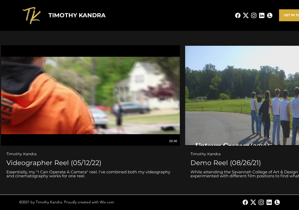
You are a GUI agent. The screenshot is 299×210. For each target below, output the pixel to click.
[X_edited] (245, 15)
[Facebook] (245, 202)
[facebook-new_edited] (237, 15)
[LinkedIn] (269, 202)
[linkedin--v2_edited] (261, 15)
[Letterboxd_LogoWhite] (269, 15)
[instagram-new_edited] (253, 15)
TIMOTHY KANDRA (77, 15)
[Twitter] (253, 202)
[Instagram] (261, 202)
